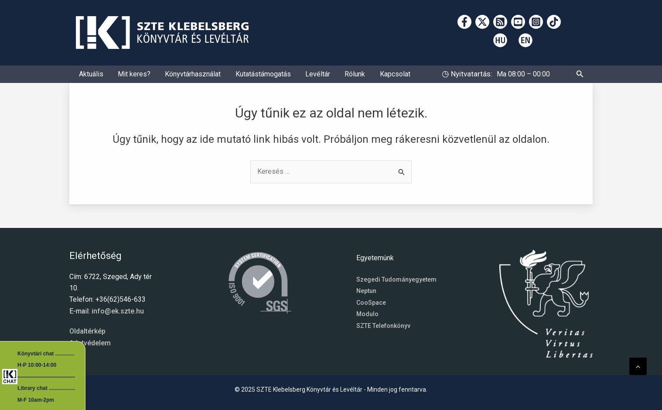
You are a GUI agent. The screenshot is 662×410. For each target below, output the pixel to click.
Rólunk (332, 77)
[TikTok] (554, 22)
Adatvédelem (90, 343)
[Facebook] (464, 22)
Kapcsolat (368, 77)
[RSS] (500, 22)
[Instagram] (536, 22)
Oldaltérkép (87, 331)
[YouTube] (518, 22)
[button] (580, 77)
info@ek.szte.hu (118, 311)
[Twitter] (482, 22)
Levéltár (299, 77)
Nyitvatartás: (470, 76)
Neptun (366, 290)
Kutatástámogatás (248, 77)
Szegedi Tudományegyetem (396, 279)
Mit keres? (128, 77)
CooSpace (371, 302)
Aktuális (89, 77)
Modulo (367, 313)
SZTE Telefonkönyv (383, 325)
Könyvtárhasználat (183, 77)
